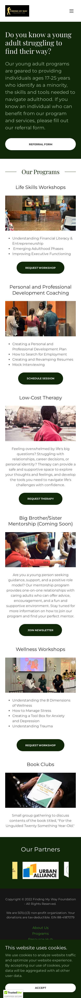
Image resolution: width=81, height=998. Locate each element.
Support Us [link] (40, 957)
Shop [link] (40, 945)
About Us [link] (40, 928)
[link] (17, 11)
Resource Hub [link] (40, 939)
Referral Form (40, 144)
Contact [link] (41, 951)
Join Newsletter (40, 630)
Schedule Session (40, 378)
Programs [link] (40, 934)
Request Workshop (40, 267)
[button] (71, 11)
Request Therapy (40, 498)
